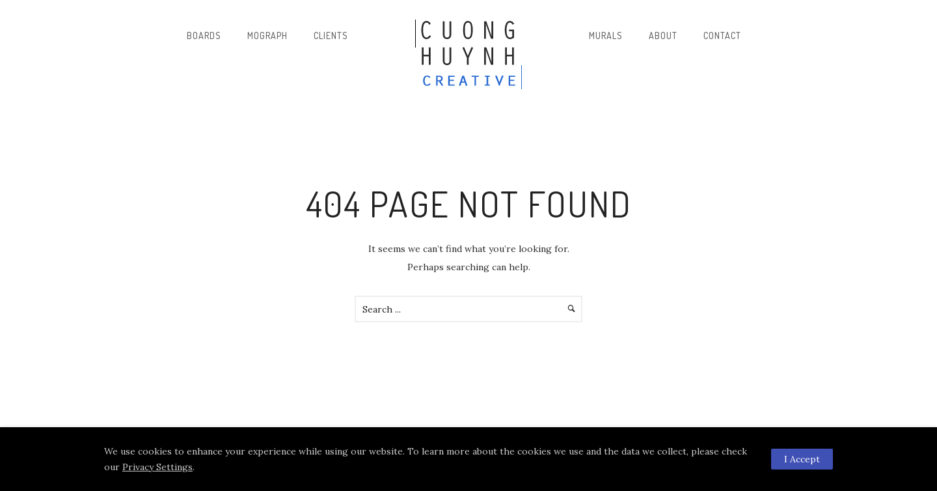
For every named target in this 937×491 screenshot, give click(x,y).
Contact (722, 35)
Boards (204, 35)
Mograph (267, 35)
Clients (331, 35)
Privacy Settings (157, 467)
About (663, 35)
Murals (606, 35)
